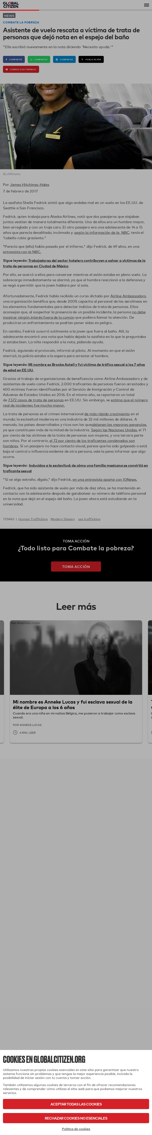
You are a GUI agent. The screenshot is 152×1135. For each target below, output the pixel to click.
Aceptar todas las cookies (76, 1104)
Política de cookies (76, 1129)
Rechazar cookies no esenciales (76, 1118)
